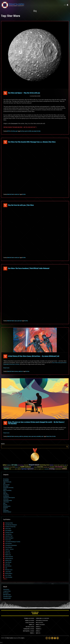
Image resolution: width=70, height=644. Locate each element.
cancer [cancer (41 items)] (58, 465)
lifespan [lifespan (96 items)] (65, 467)
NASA (30, 131)
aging (4, 492)
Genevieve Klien (9, 523)
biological (5, 507)
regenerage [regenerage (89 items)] (24, 469)
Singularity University (8, 487)
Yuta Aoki (7, 551)
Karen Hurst (8, 539)
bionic (4, 509)
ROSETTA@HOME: (26, 631)
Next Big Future (7, 594)
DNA (4, 483)
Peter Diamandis (7, 482)
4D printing (6, 480)
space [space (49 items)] (43, 469)
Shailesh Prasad (9, 532)
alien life (5, 493)
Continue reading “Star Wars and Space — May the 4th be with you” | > (20, 127)
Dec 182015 (5, 205)
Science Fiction (49, 436)
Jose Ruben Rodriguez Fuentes (12, 541)
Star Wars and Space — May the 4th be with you (24, 93)
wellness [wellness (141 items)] (64, 469)
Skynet (4, 489)
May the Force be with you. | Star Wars (21, 205)
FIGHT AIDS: (28, 627)
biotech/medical (7, 512)
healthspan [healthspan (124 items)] (28, 467)
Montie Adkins (8, 573)
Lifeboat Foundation (9, 638)
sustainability (38, 436)
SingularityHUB (7, 598)
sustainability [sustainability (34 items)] (46, 469)
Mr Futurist (5, 593)
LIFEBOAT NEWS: (39, 618)
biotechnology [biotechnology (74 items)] (43, 465)
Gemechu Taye (8, 536)
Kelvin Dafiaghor (9, 538)
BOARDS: (37, 625)
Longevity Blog (6, 591)
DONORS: (30, 625)
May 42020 (5, 93)
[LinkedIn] (52, 638)
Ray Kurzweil (6, 484)
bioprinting (5, 510)
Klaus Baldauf (8, 547)
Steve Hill (7, 564)
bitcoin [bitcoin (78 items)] (47, 465)
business (16, 371)
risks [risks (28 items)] (37, 469)
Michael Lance (8, 569)
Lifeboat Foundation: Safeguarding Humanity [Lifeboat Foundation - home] (31, 5)
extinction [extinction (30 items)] (10, 467)
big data (5, 504)
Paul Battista (8, 534)
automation (6, 502)
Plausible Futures (7, 596)
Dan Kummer (8, 543)
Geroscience (6, 589)
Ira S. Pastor (8, 575)
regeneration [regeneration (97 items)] (30, 469)
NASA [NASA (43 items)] (10, 469)
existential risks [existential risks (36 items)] (6, 467)
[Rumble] (58, 638)
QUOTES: (37, 633)
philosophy (26, 436)
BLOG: (37, 623)
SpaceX (35, 131)
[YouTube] (55, 638)
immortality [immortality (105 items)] (40, 467)
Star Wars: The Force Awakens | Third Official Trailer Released (28, 268)
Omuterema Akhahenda (11, 545)
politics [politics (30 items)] (16, 469)
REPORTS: (37, 627)
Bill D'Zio (8, 131)
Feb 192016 (5, 142)
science (29, 436)
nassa (33, 131)
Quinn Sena (8, 528)
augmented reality (7, 500)
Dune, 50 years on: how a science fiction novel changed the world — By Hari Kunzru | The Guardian (36, 423)
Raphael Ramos (9, 558)
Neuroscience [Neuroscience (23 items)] (12, 469)
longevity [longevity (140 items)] (6, 469)
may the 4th (26, 131)
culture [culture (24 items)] (65, 465)
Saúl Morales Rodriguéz (11, 524)
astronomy (17, 436)
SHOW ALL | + (5, 579)
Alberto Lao (8, 554)
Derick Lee (7, 553)
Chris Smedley (8, 577)
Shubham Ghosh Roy (10, 526)
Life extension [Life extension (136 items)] (59, 467)
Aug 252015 (5, 423)
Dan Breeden (8, 530)
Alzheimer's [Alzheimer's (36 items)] (9, 465)
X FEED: (26, 623)
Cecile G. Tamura (9, 549)
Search (67, 446)
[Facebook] (47, 638)
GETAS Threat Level (35, 613)
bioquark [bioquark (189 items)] (31, 465)
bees (4, 503)
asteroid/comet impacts (9, 497)
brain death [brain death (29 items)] (55, 465)
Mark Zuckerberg (7, 490)
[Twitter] (49, 638)
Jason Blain (8, 571)
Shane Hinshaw (9, 556)
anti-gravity (6, 494)
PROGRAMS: (38, 629)
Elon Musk (13, 131)
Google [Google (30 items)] (19, 467)
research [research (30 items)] (35, 469)
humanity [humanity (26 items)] (32, 467)
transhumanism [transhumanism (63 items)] (58, 469)
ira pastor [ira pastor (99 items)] (52, 467)
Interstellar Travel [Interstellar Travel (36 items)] (46, 467)
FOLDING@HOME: (27, 629)
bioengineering (6, 506)
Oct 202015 (5, 268)
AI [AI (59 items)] (6, 465)
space (16, 131)
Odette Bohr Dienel (10, 194)
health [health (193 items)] (22, 467)
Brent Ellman (8, 566)
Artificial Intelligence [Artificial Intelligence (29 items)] (21, 465)
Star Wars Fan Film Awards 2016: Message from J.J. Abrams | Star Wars (32, 142)
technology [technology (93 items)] (52, 469)
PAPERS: (37, 631)
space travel (19, 321)
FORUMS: (31, 633)
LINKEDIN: (27, 621)
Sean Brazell (8, 562)
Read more (6, 368)
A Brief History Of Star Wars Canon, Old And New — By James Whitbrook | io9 (33, 356)
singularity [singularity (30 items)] (39, 469)
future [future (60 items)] (13, 467)
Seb (6, 568)
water (42, 436)
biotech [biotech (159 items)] (37, 465)
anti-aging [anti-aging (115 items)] (14, 465)
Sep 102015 (5, 356)
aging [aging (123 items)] (4, 465)
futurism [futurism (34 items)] (16, 467)
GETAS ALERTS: (38, 621)
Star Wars (39, 131)
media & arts (17, 194)
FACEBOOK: (26, 618)
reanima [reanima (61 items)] (19, 469)
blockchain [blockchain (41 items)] (51, 465)
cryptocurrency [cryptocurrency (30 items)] (62, 465)
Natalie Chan (8, 560)
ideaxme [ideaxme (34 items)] (35, 467)
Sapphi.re (22, 638)
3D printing (6, 479)
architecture (6, 496)
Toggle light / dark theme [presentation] (68, 5)
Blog (35, 11)
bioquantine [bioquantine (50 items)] (26, 465)
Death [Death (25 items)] (67, 465)
